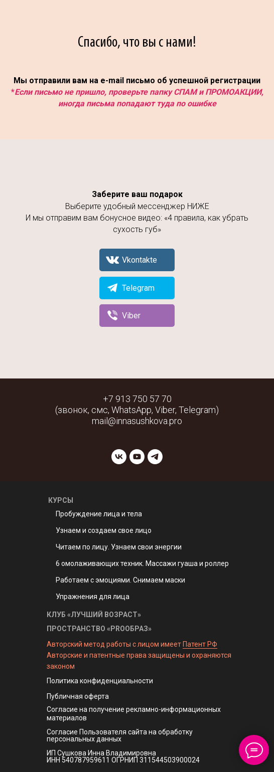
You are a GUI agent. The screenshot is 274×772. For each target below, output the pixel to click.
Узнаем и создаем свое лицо (104, 530)
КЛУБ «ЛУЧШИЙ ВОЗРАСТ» (94, 615)
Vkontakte (139, 260)
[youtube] (137, 456)
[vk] (118, 456)
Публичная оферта (78, 696)
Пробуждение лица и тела (99, 514)
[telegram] (155, 456)
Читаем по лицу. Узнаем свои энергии (119, 547)
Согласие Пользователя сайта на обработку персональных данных (120, 735)
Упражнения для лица (92, 597)
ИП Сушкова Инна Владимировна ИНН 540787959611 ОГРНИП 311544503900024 (123, 756)
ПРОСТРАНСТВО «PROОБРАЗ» (99, 629)
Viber (131, 315)
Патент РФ (200, 644)
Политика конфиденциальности (100, 681)
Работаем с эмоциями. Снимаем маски (120, 580)
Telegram (138, 288)
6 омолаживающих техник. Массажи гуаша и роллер (142, 563)
